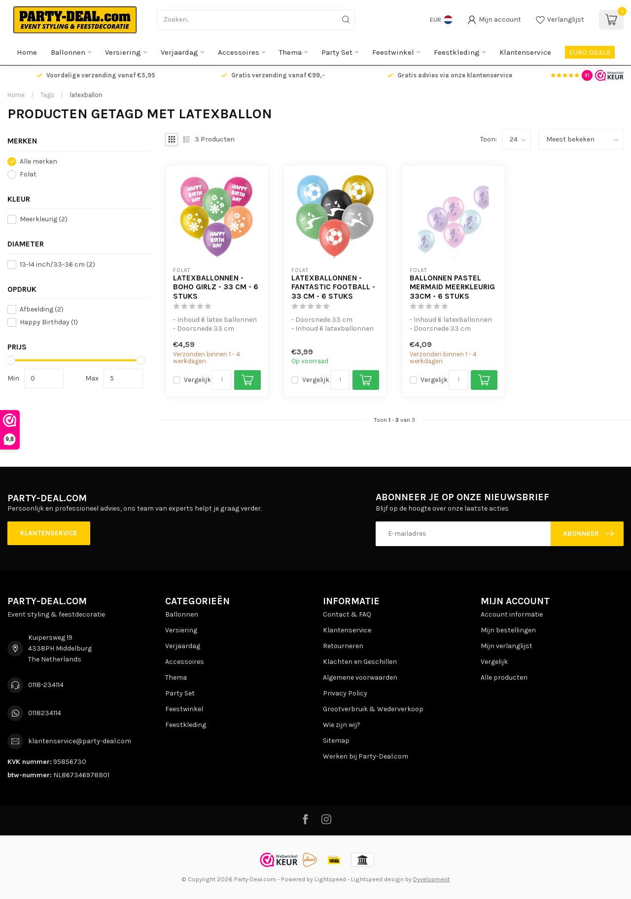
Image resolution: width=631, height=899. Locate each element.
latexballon (86, 95)
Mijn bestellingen (508, 630)
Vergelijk (197, 379)
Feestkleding (457, 52)
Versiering (123, 52)
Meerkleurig (44, 219)
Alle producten (504, 677)
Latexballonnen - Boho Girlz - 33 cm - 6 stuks (215, 287)
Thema (290, 52)
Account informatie (512, 614)
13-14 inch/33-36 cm (57, 264)
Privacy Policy (345, 693)
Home (27, 52)
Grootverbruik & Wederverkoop (373, 709)
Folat (28, 174)
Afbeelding (42, 309)
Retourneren (343, 646)
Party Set (336, 52)
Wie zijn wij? (341, 725)
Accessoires (238, 52)
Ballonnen (68, 52)
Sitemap (336, 740)
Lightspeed (330, 879)
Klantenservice (525, 52)
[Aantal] (222, 380)
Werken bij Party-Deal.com (365, 756)
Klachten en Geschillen (360, 661)
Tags (47, 95)
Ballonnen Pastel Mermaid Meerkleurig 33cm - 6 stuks (452, 287)
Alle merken (38, 161)
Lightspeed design (377, 879)
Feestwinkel (393, 52)
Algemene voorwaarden (360, 677)
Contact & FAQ (347, 614)
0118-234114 (46, 685)
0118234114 (44, 713)
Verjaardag (179, 52)
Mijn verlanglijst (506, 646)
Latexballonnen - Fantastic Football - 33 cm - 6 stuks (333, 287)
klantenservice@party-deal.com (79, 741)
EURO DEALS (590, 52)
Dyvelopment (431, 879)
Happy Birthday (49, 322)
